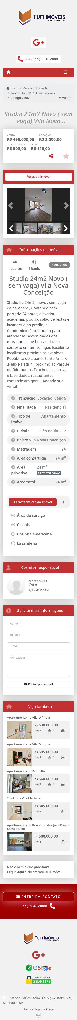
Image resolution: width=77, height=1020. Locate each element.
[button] (11, 205)
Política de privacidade (38, 1009)
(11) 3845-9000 (47, 59)
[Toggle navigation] (65, 72)
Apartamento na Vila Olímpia (28, 717)
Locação (42, 88)
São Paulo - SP (20, 93)
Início (12, 88)
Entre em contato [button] (38, 896)
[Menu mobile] (8, 72)
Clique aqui (15, 872)
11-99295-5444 (39, 590)
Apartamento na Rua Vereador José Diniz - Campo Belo (38, 827)
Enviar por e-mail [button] (38, 684)
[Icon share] (38, 42)
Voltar (65, 98)
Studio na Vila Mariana (23, 798)
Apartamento (45, 93)
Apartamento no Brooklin (26, 771)
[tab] (20, 177)
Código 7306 (19, 98)
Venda (27, 88)
